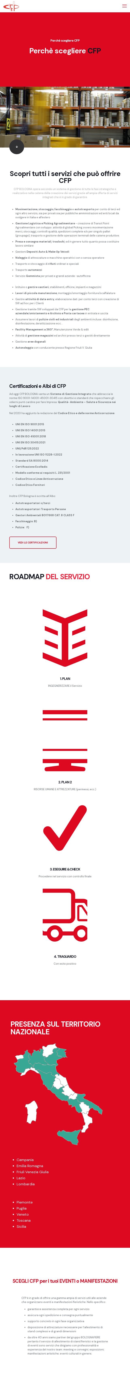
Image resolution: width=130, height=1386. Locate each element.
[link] (16, 146)
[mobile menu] (124, 6)
